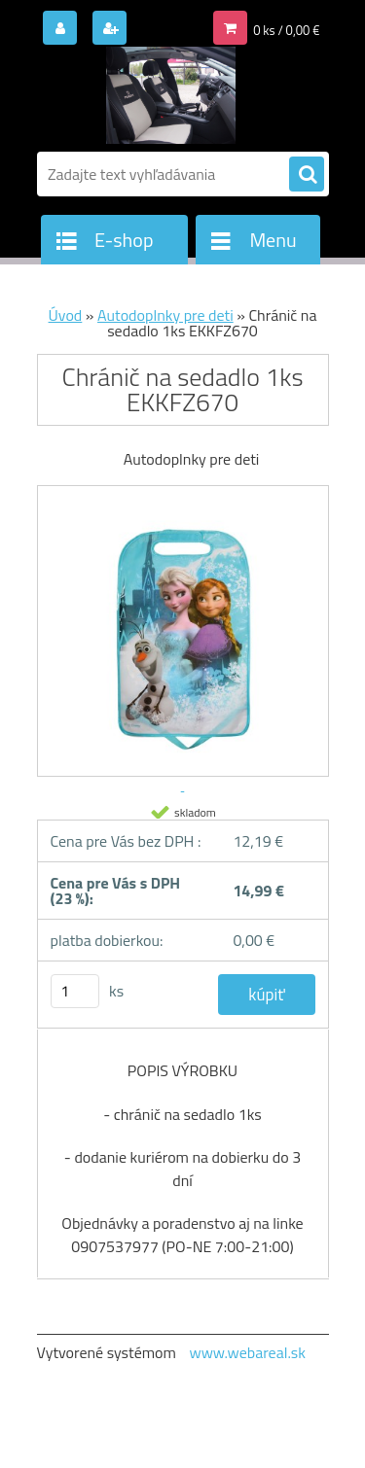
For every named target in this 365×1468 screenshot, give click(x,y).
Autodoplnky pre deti (165, 315)
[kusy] (75, 991)
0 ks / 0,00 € (286, 30)
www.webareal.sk (247, 1352)
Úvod (66, 315)
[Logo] (171, 95)
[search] (306, 175)
